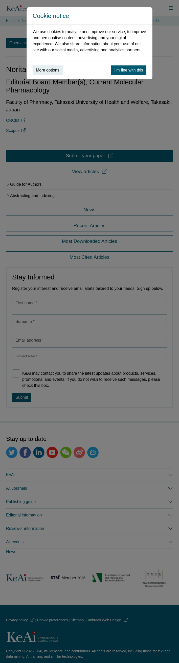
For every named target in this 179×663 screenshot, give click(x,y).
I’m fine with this (128, 70)
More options (47, 70)
